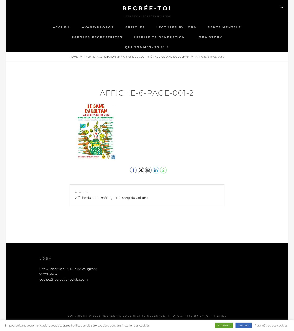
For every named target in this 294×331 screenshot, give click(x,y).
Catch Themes (213, 315)
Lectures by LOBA (176, 27)
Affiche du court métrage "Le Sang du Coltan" (156, 56)
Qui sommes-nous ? (147, 47)
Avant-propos (98, 27)
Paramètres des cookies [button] (270, 325)
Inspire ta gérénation (100, 56)
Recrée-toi (147, 8)
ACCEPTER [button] (223, 325)
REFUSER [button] (243, 325)
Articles (135, 27)
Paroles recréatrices (97, 37)
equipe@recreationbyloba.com (63, 279)
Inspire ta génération (159, 37)
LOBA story (209, 37)
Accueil (62, 27)
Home (74, 56)
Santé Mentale (224, 27)
